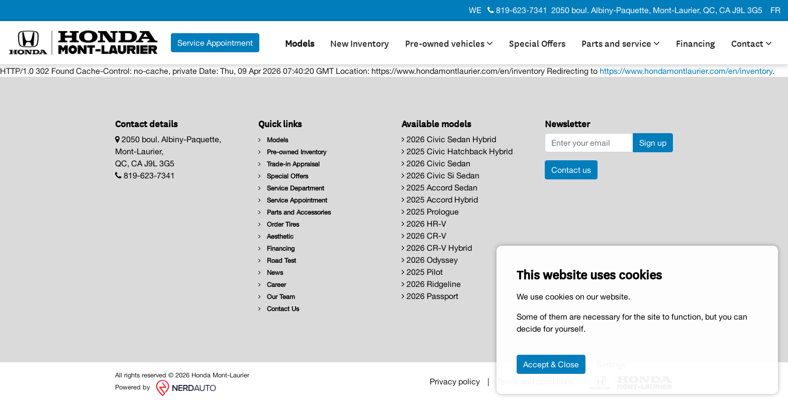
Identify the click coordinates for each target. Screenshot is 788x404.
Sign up (652, 142)
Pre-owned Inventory (292, 152)
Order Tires (278, 224)
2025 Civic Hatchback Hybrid (457, 151)
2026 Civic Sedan (436, 163)
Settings (611, 364)
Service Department (291, 188)
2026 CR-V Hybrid (437, 247)
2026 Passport (430, 295)
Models (299, 42)
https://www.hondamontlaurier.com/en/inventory (686, 70)
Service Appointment (292, 200)
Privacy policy (455, 381)
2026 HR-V (424, 223)
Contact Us (278, 309)
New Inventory (359, 42)
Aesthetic (275, 236)
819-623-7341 (517, 10)
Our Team (276, 296)
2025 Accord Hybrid (440, 199)
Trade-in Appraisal (289, 164)
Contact (751, 42)
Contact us (571, 169)
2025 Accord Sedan (439, 187)
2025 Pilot (422, 271)
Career (272, 284)
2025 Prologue (430, 211)
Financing (695, 42)
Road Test (277, 260)
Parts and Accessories (294, 212)
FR (775, 10)
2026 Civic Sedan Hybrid (449, 139)
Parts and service (620, 42)
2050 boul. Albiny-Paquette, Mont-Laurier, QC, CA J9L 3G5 (656, 10)
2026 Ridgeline (431, 283)
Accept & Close (551, 364)
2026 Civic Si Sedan (440, 175)
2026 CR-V (424, 235)
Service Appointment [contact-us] (215, 42)
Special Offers (537, 42)
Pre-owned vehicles (449, 42)
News (270, 272)
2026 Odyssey (430, 259)
